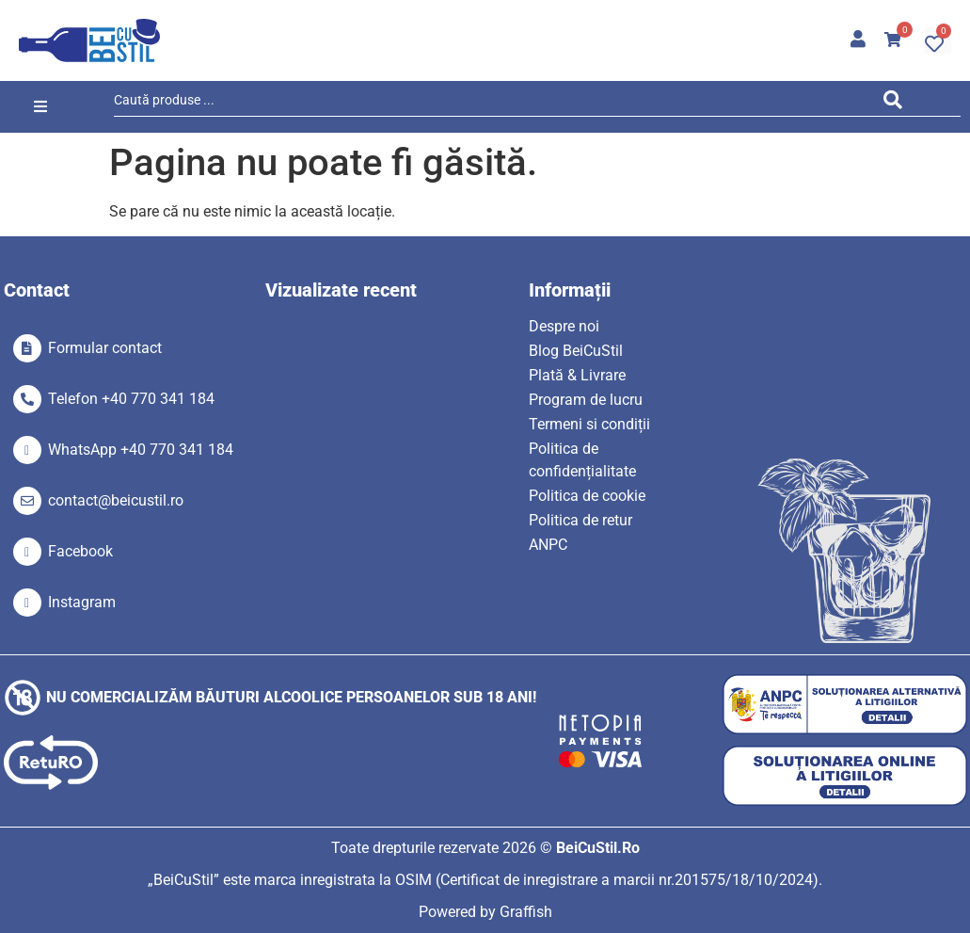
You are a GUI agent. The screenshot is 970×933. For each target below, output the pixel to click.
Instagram (82, 602)
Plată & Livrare (577, 375)
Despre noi (564, 326)
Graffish (526, 912)
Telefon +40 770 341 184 (131, 399)
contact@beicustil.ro (115, 500)
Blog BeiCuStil (576, 351)
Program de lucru (586, 400)
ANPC (548, 545)
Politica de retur (580, 520)
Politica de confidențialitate (582, 460)
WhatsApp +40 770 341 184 (140, 449)
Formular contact (105, 348)
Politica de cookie (587, 496)
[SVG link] (89, 40)
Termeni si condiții (589, 424)
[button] (40, 106)
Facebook (80, 551)
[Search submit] (897, 103)
